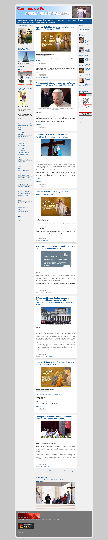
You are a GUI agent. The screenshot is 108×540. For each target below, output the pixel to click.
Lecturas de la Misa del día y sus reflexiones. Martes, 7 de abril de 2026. (55, 193)
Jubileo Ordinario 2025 (23, 154)
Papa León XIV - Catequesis (24, 186)
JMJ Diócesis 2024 (22, 145)
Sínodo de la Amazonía (23, 202)
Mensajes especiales (45, 466)
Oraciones (20, 172)
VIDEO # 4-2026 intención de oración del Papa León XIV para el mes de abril (55, 247)
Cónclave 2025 (21, 132)
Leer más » (38, 72)
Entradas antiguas (69, 471)
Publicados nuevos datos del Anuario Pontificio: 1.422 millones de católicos (52, 136)
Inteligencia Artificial (22, 143)
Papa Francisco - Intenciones (24, 179)
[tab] (82, 95)
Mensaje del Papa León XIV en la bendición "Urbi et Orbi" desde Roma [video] (54, 418)
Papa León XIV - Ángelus (46, 356)
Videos (69, 20)
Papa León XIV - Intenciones (46, 292)
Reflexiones (39, 20)
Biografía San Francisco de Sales (25, 22)
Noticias (57, 20)
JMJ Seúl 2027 (21, 148)
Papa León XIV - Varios (45, 129)
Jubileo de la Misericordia (23, 156)
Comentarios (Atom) (46, 473)
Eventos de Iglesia (22, 20)
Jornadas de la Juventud (23, 152)
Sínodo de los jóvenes (23, 207)
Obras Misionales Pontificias (24, 170)
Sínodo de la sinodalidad (23, 205)
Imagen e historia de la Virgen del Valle (45, 22)
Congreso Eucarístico (22, 131)
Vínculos (75, 20)
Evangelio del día (44, 77)
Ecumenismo (21, 134)
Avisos (19, 127)
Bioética (19, 129)
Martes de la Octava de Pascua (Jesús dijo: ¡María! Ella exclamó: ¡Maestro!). (56, 223)
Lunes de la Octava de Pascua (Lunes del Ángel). (49, 394)
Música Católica (21, 164)
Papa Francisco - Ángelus (23, 184)
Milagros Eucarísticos (22, 163)
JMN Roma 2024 (21, 150)
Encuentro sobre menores (23, 136)
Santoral (19, 200)
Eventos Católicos (22, 139)
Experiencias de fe (22, 141)
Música (63, 20)
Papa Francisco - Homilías (24, 177)
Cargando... (81, 118)
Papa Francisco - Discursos (24, 175)
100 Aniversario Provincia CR (24, 123)
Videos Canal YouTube (23, 211)
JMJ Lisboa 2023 (21, 147)
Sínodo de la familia (22, 204)
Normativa (20, 166)
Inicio (49, 471)
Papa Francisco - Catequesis (24, 173)
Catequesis (31, 20)
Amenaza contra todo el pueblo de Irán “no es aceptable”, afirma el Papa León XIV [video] (55, 84)
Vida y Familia (21, 209)
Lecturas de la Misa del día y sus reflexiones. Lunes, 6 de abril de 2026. (55, 363)
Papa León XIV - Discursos (24, 188)
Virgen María (20, 213)
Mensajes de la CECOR (23, 159)
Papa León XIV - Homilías (23, 191)
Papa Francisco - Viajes (23, 182)
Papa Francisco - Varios (23, 180)
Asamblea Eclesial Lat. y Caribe (25, 125)
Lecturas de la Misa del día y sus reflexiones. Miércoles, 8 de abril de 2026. (55, 28)
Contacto (82, 20)
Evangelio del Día (49, 20)
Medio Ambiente (21, 157)
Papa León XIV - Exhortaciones (25, 189)
